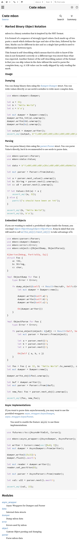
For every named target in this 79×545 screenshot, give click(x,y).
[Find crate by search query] (68, 2)
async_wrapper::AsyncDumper (39, 413)
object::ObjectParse (43, 228)
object (5, 528)
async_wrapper (9, 502)
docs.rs (38, 2)
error (4, 522)
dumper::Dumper (49, 85)
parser (5, 535)
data (4, 509)
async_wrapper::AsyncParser (19, 416)
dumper (6, 515)
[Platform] (16, 2)
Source (5, 19)
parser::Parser (47, 146)
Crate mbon (37, 7)
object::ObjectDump (23, 228)
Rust (48, 2)
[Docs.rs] (2, 2)
